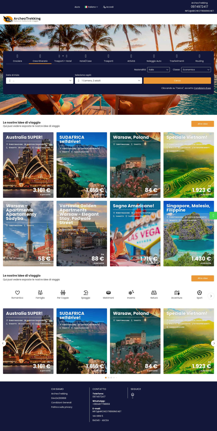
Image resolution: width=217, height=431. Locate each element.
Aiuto (77, 6)
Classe (176, 69)
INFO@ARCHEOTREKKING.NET (199, 10)
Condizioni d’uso (202, 88)
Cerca (177, 80)
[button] (211, 296)
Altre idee (203, 123)
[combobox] (156, 69)
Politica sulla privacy (61, 407)
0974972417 (199, 7)
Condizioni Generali (61, 402)
